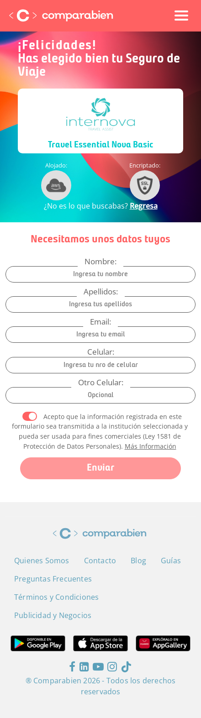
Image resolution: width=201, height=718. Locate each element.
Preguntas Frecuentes (53, 579)
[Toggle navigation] (181, 15)
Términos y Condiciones (56, 597)
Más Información (150, 446)
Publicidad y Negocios (52, 615)
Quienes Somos (41, 561)
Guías (171, 561)
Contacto (100, 561)
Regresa (144, 206)
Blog (138, 561)
